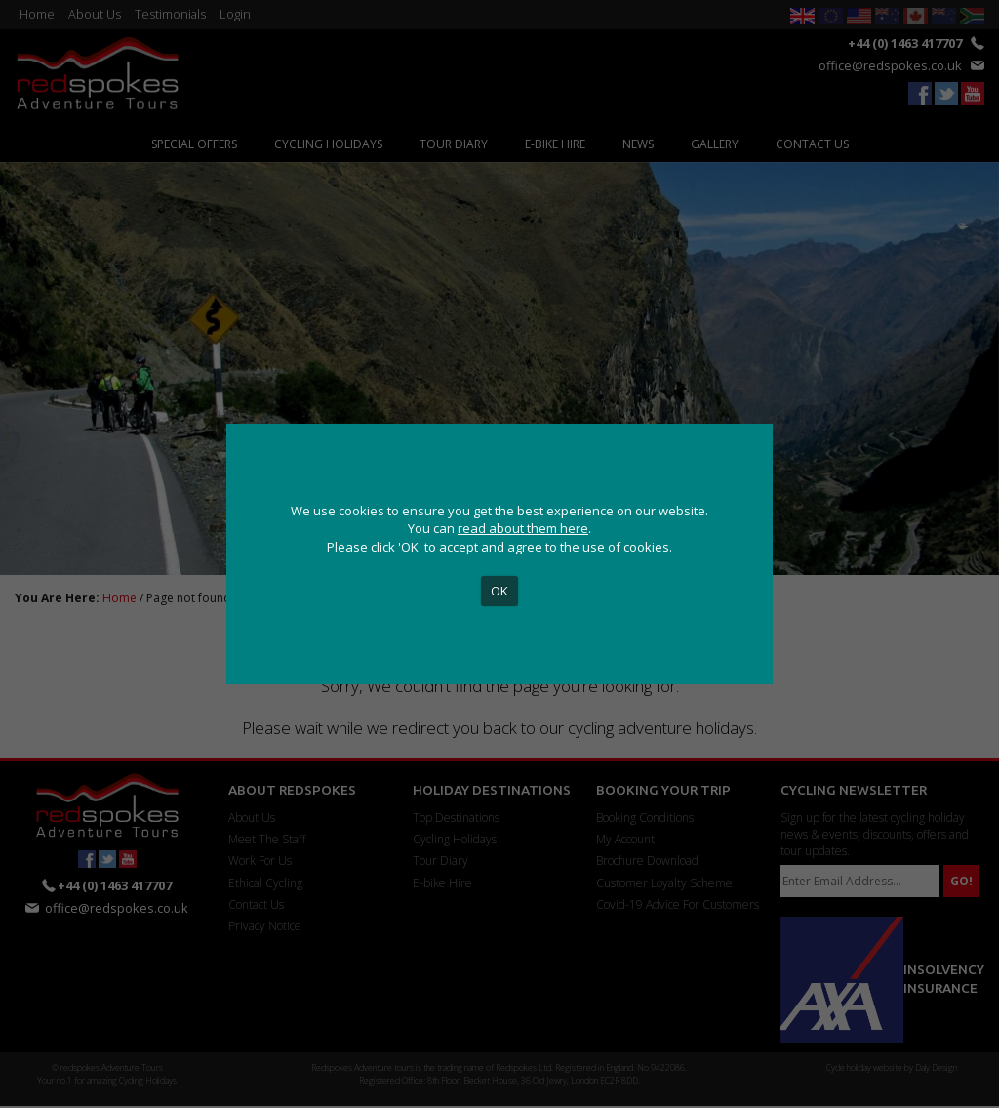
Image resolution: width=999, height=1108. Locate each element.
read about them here (523, 528)
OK (499, 590)
